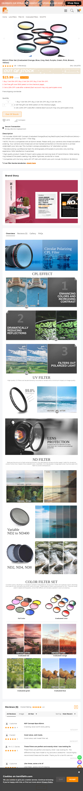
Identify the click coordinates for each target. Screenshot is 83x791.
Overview (10, 252)
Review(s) (22, 84)
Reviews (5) (22, 252)
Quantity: (5, 116)
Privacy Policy (47, 782)
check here (31, 181)
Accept (72, 779)
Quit (61, 779)
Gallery (33, 252)
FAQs (40, 252)
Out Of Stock (12, 132)
